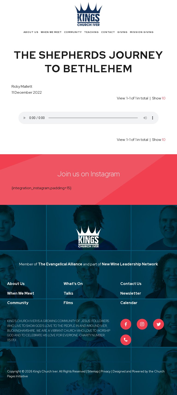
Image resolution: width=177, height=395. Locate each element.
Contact (108, 32)
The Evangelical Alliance (60, 264)
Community (73, 32)
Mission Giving (142, 32)
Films (68, 302)
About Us (31, 32)
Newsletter (130, 293)
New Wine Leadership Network (130, 264)
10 (163, 98)
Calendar (128, 302)
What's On (73, 283)
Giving (122, 32)
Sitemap (93, 371)
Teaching (91, 32)
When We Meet (51, 32)
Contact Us (131, 283)
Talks (68, 293)
